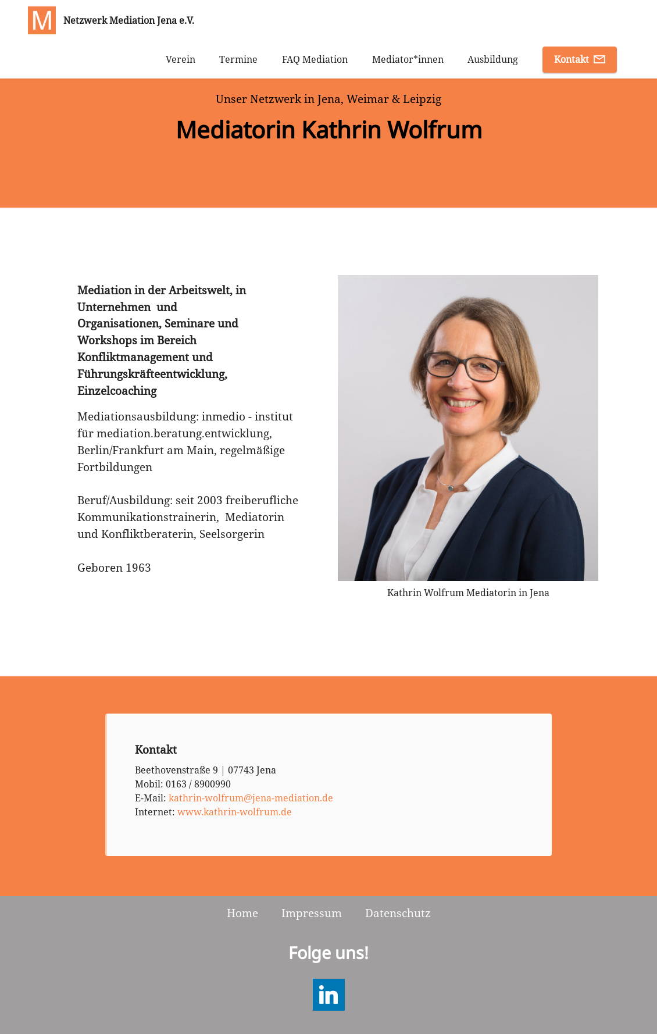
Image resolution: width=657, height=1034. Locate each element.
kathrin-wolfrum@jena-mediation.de (251, 797)
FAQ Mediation (315, 59)
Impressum (311, 913)
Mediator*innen (408, 59)
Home (242, 913)
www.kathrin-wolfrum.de (234, 811)
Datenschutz (398, 913)
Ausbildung (492, 59)
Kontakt (579, 59)
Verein (180, 59)
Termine (238, 59)
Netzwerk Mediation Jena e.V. (128, 20)
